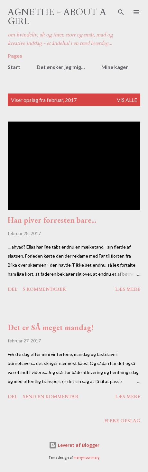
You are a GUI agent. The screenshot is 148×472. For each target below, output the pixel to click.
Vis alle (127, 100)
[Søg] (121, 11)
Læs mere (127, 289)
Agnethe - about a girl (57, 16)
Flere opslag (122, 421)
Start (14, 67)
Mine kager (114, 67)
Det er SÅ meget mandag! (50, 327)
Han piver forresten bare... (52, 220)
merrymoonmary (86, 458)
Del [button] (12, 289)
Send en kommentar (51, 397)
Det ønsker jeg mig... (61, 67)
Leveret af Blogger (74, 445)
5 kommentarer (44, 289)
